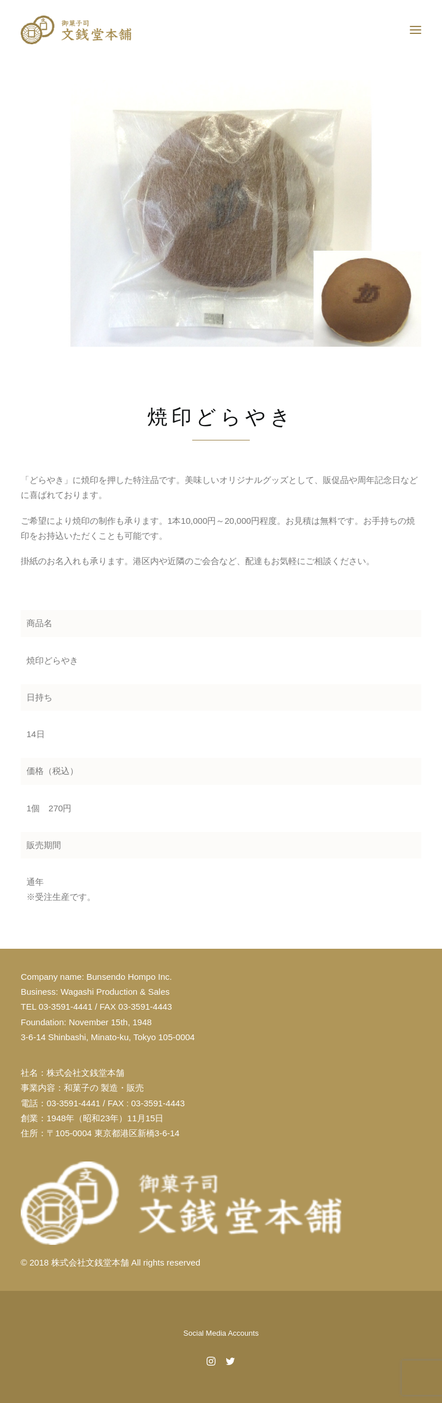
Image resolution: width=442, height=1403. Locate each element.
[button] (415, 30)
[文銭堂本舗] (76, 30)
